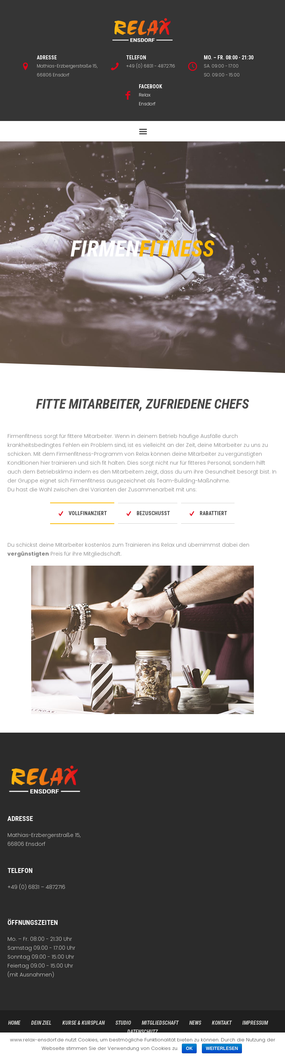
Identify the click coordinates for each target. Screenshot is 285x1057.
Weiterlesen (222, 1048)
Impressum (255, 1023)
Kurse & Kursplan (83, 1023)
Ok (189, 1048)
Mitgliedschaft (160, 1023)
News (195, 1023)
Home (14, 1023)
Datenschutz (142, 1032)
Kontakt (222, 1023)
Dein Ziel (41, 1023)
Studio (123, 1023)
